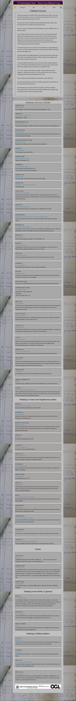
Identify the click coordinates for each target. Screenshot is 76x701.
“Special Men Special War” (22, 245)
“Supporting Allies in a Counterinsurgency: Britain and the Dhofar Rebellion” (33, 216)
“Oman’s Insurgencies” (21, 265)
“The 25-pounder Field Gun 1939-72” (24, 662)
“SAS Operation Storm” (21, 142)
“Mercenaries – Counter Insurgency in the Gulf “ (27, 184)
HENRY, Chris (19, 660)
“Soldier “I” (18, 381)
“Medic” (17, 625)
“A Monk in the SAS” (20, 303)
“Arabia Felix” (19, 531)
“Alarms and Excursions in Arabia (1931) (25, 518)
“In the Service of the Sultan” (22, 166)
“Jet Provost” (19, 652)
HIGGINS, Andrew (20, 191)
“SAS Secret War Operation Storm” (24, 206)
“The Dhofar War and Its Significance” (24, 226)
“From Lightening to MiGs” (22, 255)
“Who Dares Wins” (20, 176)
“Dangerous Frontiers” (21, 273)
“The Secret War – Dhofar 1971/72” (24, 115)
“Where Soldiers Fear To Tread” (23, 158)
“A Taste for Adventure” (21, 123)
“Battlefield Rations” (20, 132)
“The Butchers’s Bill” (20, 150)
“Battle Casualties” (20, 237)
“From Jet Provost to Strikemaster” (24, 351)
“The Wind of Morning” (20, 424)
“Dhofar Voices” (19, 371)
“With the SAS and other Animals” (23, 193)
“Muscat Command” (20, 327)
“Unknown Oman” (19, 476)
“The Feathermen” (20, 567)
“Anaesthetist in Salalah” (21, 289)
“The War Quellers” (20, 583)
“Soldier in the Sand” (20, 674)
